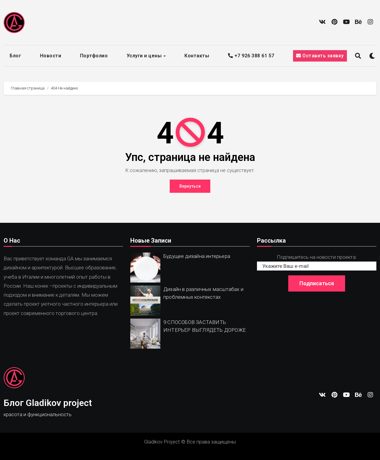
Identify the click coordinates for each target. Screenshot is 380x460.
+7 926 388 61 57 (251, 56)
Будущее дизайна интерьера (196, 256)
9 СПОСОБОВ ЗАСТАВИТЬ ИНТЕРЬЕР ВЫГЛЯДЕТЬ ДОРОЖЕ (204, 326)
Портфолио (94, 56)
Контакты (196, 56)
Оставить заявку (320, 56)
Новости (50, 56)
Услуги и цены (145, 56)
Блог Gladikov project (48, 403)
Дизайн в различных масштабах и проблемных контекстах (203, 293)
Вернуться (190, 186)
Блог (15, 56)
